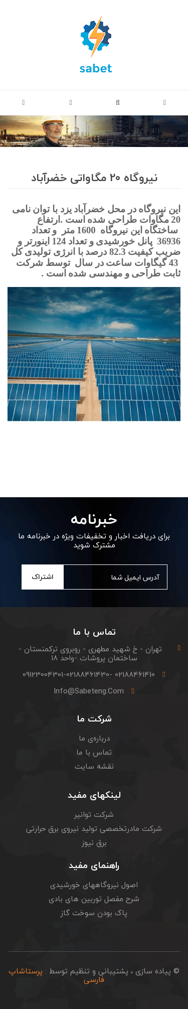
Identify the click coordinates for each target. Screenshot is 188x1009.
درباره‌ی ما (94, 738)
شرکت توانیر (94, 814)
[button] (118, 102)
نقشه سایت (94, 766)
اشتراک (43, 576)
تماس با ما (94, 752)
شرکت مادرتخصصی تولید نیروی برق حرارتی (94, 828)
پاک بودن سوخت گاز (94, 912)
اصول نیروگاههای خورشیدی (94, 884)
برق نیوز (94, 842)
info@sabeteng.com (89, 690)
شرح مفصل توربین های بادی (94, 898)
